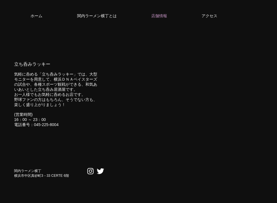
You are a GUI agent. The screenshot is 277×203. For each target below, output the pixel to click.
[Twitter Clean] (100, 171)
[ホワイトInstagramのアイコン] (90, 171)
